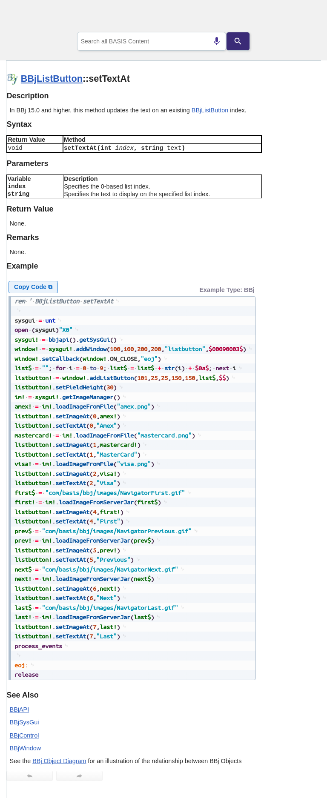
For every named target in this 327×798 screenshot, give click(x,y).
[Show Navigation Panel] (304, 17)
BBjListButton (52, 78)
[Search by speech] (216, 41)
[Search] (238, 41)
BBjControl (24, 735)
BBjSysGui (24, 722)
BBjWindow (25, 748)
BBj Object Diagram (59, 761)
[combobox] (152, 41)
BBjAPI (19, 709)
